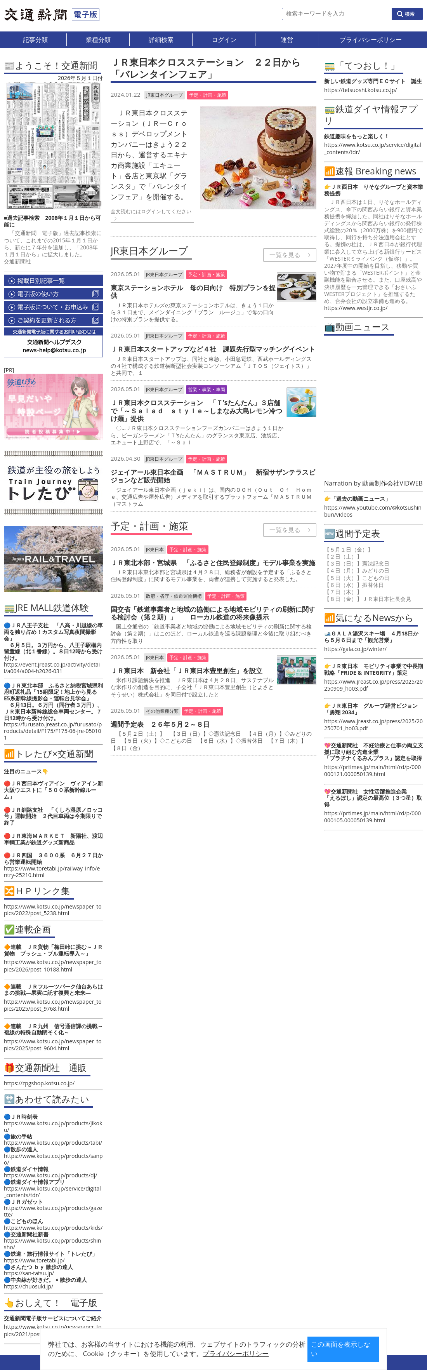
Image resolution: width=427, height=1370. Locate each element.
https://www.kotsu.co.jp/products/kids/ (53, 1227)
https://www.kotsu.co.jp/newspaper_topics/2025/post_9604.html (53, 1045)
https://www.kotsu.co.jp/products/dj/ (50, 1175)
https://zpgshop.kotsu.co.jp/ (39, 1083)
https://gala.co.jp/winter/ (355, 649)
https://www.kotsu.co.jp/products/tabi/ (53, 1142)
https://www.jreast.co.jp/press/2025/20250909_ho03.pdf (373, 685)
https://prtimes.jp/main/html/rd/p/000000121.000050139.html (372, 770)
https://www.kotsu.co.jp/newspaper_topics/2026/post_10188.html (53, 965)
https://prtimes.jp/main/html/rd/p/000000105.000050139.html (372, 816)
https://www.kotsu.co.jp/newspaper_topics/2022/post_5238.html (53, 910)
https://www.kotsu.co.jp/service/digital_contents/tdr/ (52, 1192)
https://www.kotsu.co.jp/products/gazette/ (53, 1211)
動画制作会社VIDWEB (392, 483)
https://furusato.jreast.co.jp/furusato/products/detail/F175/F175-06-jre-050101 (53, 731)
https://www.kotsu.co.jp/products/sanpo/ (53, 1159)
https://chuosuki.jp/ (28, 1286)
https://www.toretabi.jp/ (34, 1260)
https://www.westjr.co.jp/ (355, 308)
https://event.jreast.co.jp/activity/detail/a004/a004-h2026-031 (52, 668)
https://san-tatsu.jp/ (29, 1273)
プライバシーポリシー (201, 1353)
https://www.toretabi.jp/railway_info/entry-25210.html (52, 872)
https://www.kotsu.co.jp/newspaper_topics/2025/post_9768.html (53, 1005)
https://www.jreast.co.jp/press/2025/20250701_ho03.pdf (373, 724)
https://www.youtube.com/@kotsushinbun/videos (373, 511)
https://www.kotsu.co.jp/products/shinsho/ (52, 1244)
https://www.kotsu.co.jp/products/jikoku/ (53, 1126)
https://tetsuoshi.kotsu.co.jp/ (360, 90)
